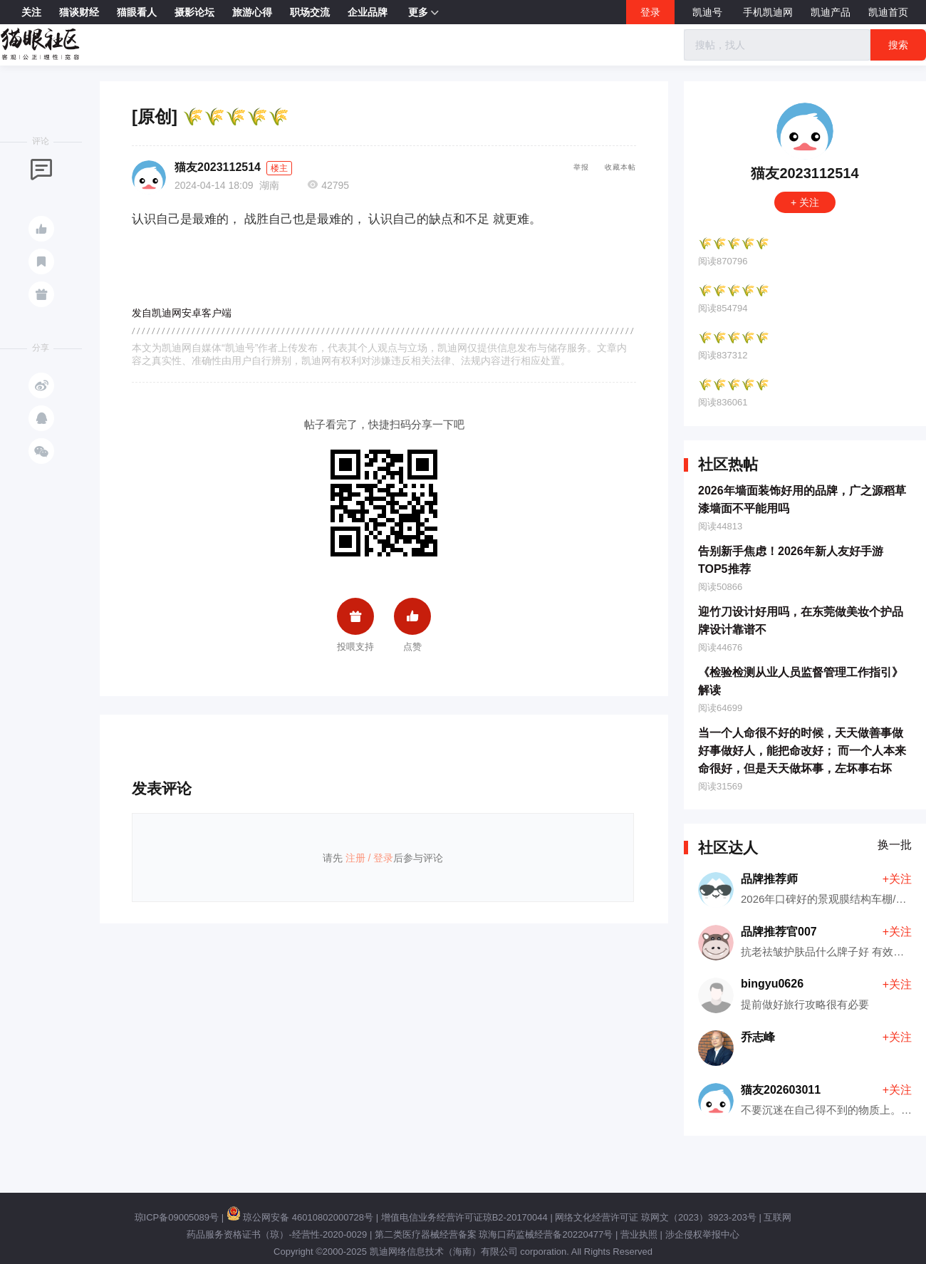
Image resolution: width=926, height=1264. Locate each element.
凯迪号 (708, 12)
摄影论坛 (194, 12)
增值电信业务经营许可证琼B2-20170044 (464, 1217)
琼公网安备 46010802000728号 (300, 1217)
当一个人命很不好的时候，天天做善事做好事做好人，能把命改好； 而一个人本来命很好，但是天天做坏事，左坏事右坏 (802, 751)
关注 (31, 12)
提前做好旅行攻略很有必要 (805, 1004)
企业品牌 (367, 12)
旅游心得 (252, 12)
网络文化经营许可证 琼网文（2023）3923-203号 (655, 1217)
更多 (423, 13)
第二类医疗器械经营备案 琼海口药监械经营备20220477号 (494, 1234)
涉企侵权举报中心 (702, 1234)
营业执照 (638, 1234)
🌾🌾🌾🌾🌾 (733, 243)
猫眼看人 (137, 12)
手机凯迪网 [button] (768, 12)
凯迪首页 (888, 12)
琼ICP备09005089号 (177, 1217)
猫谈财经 (79, 12)
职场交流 (310, 12)
